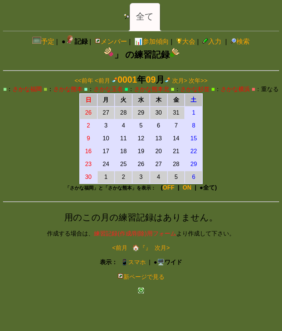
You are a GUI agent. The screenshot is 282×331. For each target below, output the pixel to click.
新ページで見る (141, 277)
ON (186, 187)
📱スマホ (133, 262)
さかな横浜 (235, 89)
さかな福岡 (27, 89)
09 (151, 79)
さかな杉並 (195, 89)
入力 (211, 41)
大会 (185, 41)
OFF (168, 187)
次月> (179, 81)
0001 (127, 79)
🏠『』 (141, 248)
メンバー (111, 41)
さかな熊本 (68, 89)
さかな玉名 (108, 89)
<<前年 (84, 81)
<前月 (102, 81)
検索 (240, 41)
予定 (43, 41)
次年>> (198, 81)
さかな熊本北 (151, 89)
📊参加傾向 (151, 41)
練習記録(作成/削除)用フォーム (135, 233)
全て (145, 16)
